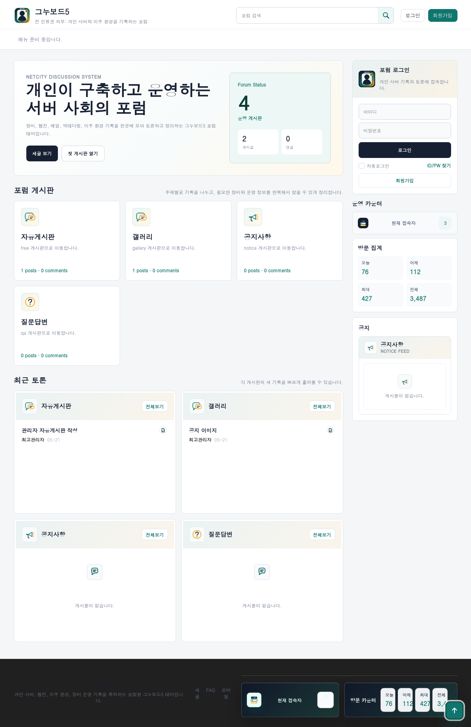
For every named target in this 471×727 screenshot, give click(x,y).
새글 (197, 693)
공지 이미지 (203, 430)
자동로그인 (374, 165)
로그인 (413, 15)
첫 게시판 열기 (83, 153)
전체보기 (155, 406)
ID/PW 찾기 (439, 165)
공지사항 (53, 534)
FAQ (210, 690)
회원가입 (443, 15)
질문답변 (221, 534)
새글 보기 (42, 153)
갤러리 (218, 406)
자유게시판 (56, 406)
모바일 (225, 693)
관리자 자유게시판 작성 (50, 430)
